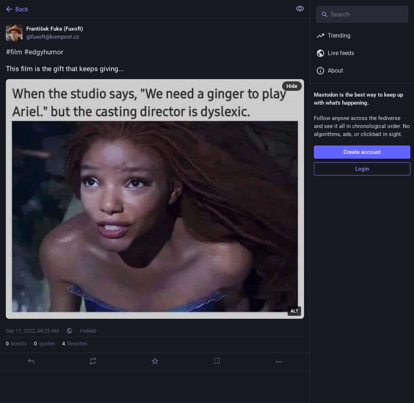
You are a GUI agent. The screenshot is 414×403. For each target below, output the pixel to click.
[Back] (145, 9)
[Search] (362, 14)
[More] (278, 361)
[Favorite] (155, 361)
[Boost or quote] (92, 361)
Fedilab (88, 331)
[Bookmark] (217, 361)
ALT (294, 311)
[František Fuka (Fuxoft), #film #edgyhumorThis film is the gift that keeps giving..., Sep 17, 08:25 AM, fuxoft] (155, 195)
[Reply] (31, 361)
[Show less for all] (300, 9)
